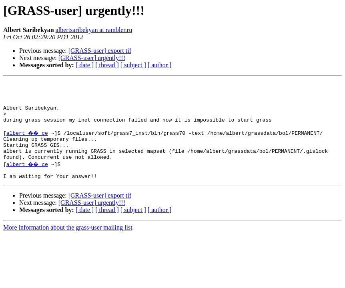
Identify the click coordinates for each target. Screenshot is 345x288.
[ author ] (160, 65)
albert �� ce (28, 142)
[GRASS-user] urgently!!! (91, 57)
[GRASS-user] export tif (99, 50)
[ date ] (85, 65)
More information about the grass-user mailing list (67, 244)
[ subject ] (133, 65)
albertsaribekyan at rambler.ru (94, 29)
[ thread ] (107, 65)
